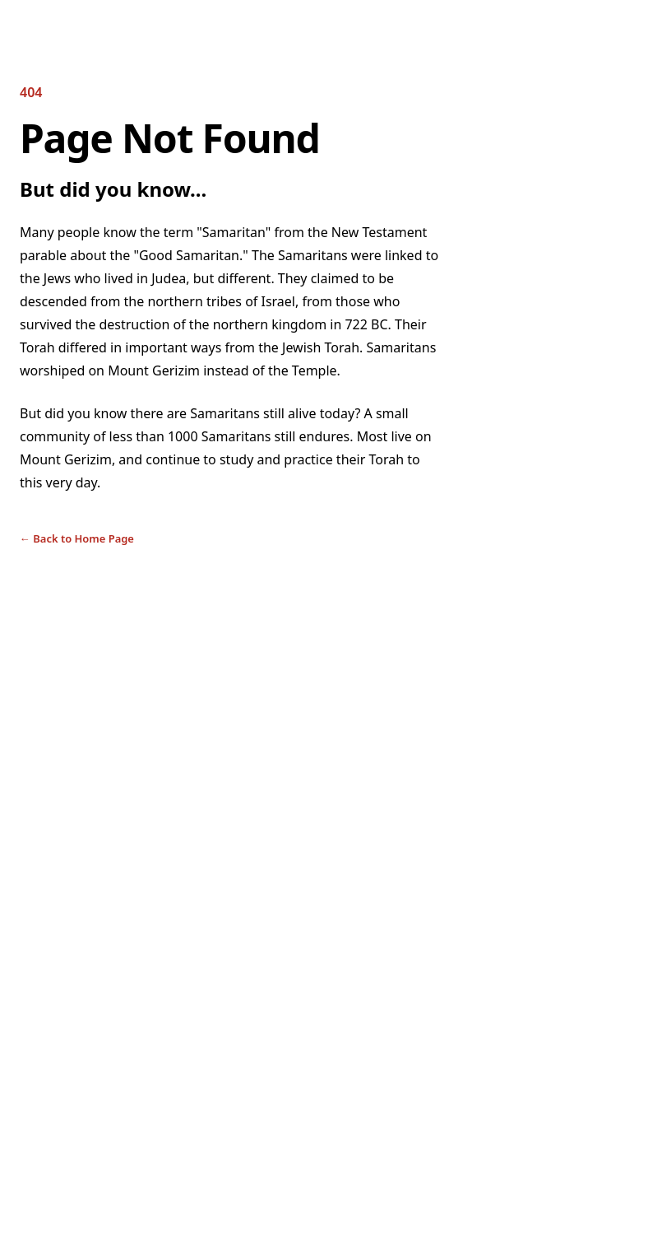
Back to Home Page (77, 538)
